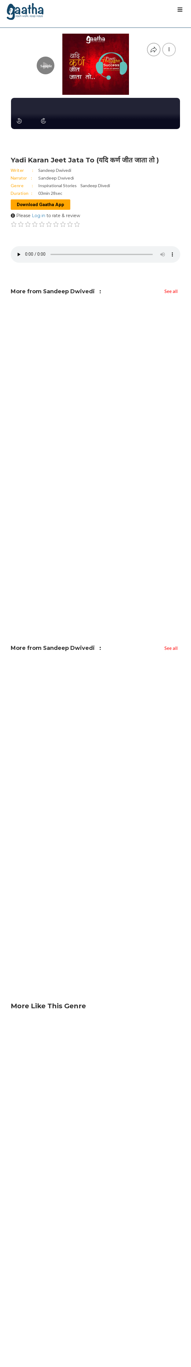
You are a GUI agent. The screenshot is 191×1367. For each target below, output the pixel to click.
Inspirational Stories (57, 185)
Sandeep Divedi (95, 185)
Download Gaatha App (40, 204)
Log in (38, 215)
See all (171, 291)
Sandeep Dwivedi (54, 170)
